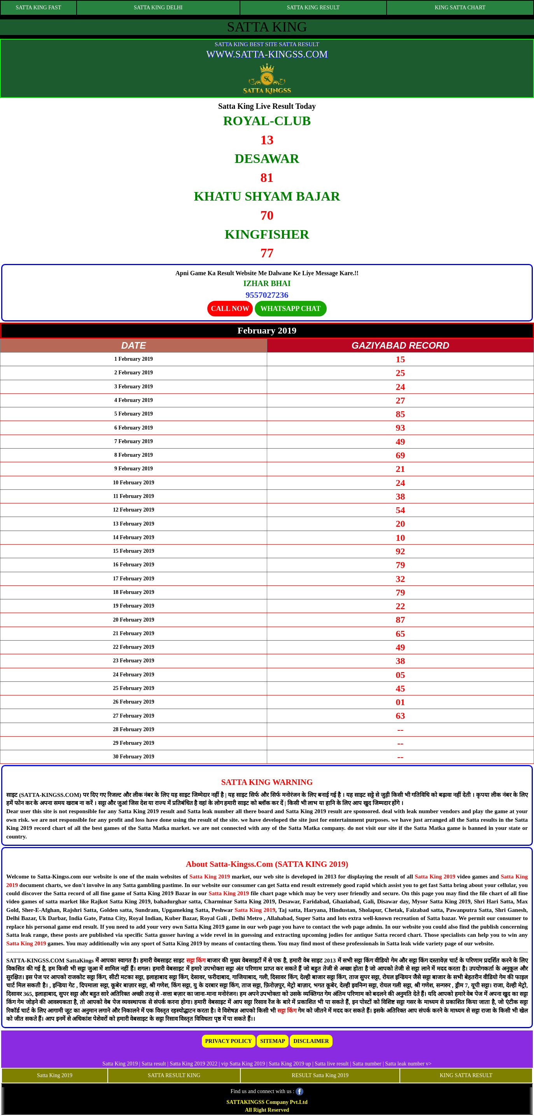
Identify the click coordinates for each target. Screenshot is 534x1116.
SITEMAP (272, 1041)
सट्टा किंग (196, 960)
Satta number (366, 1064)
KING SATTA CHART (460, 7)
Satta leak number (404, 1064)
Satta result (154, 1064)
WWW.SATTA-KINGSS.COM (266, 54)
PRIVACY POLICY (228, 1041)
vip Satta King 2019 (243, 1064)
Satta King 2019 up (290, 1064)
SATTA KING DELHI (158, 7)
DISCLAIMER (311, 1041)
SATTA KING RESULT (313, 7)
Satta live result (331, 1064)
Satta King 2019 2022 (193, 1064)
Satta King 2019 (209, 876)
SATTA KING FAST (38, 7)
